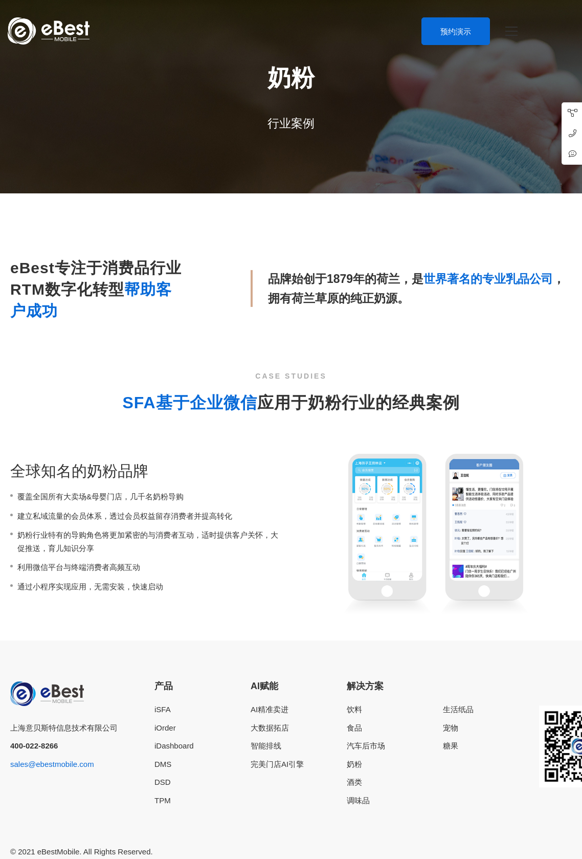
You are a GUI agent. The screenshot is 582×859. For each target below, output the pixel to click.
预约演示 (455, 31)
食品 (354, 727)
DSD (162, 782)
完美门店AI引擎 (277, 764)
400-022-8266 (34, 745)
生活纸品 (458, 709)
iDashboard (174, 745)
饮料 (354, 709)
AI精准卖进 (269, 709)
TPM (162, 800)
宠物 (450, 727)
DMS (162, 764)
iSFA (162, 709)
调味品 (358, 800)
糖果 (450, 745)
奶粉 (354, 764)
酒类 (354, 782)
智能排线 (266, 745)
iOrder (165, 727)
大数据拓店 (270, 727)
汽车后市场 (366, 745)
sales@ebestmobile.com (52, 764)
